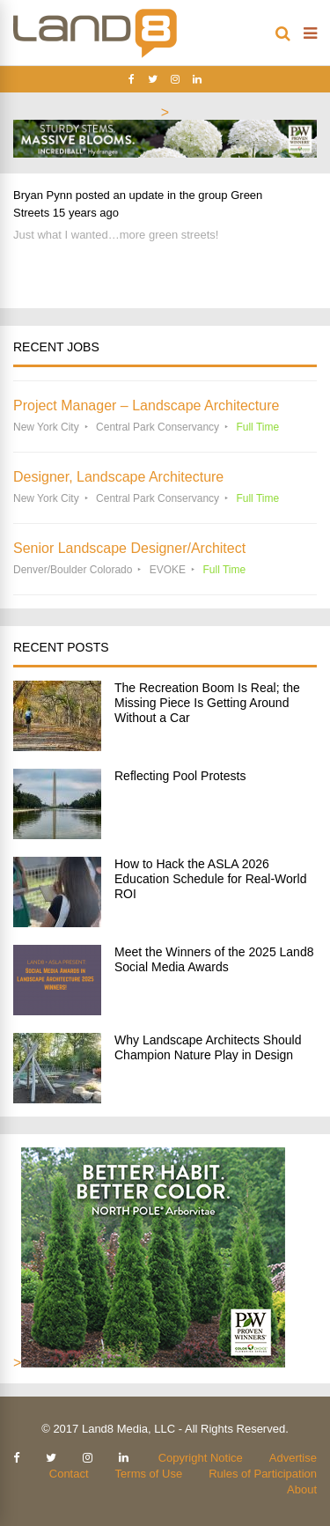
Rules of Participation (263, 1473)
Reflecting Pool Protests (180, 776)
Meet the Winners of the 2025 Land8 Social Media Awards (213, 959)
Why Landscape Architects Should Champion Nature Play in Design (207, 1047)
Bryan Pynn (42, 195)
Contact (69, 1473)
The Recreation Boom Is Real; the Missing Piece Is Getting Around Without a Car (207, 703)
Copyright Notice (200, 1457)
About (302, 1489)
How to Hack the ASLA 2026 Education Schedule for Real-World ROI (210, 879)
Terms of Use (149, 1473)
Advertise (293, 1457)
